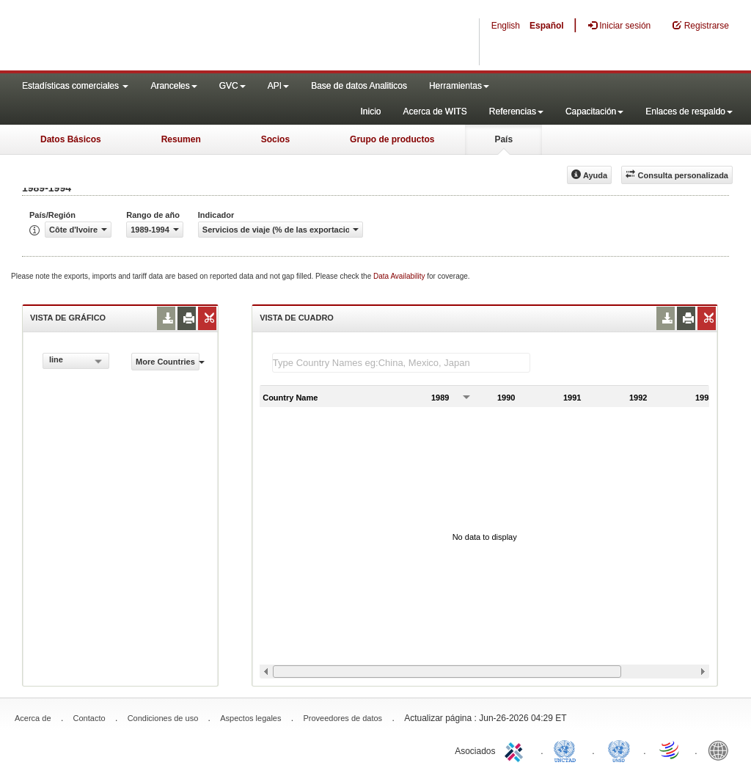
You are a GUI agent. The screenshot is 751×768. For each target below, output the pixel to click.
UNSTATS (619, 749)
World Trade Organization (670, 749)
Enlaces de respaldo (689, 111)
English (505, 26)
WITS (146, 36)
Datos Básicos (70, 139)
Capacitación (594, 111)
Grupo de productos (392, 139)
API (278, 86)
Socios (275, 139)
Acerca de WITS (434, 111)
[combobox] (76, 361)
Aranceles (173, 86)
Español (547, 26)
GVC (232, 86)
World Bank (721, 749)
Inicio (370, 111)
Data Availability (400, 276)
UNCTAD (567, 749)
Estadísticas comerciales (75, 86)
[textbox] (401, 363)
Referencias (516, 111)
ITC (516, 749)
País (503, 139)
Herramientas (459, 86)
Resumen (181, 139)
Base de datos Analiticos (359, 86)
